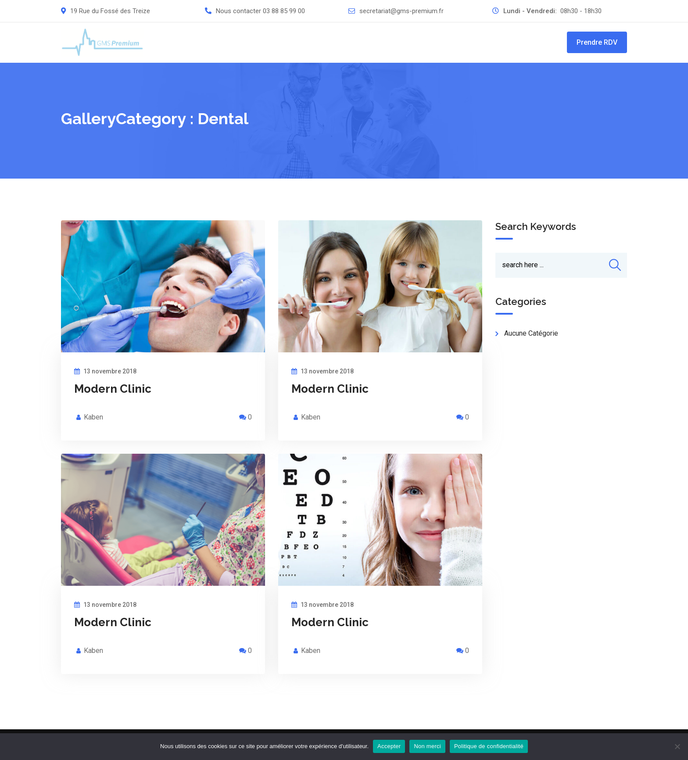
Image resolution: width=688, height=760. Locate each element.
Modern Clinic (112, 388)
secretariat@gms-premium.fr (401, 11)
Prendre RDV (597, 42)
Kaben (93, 417)
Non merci (427, 746)
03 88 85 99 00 (284, 11)
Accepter (389, 746)
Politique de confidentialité (488, 746)
